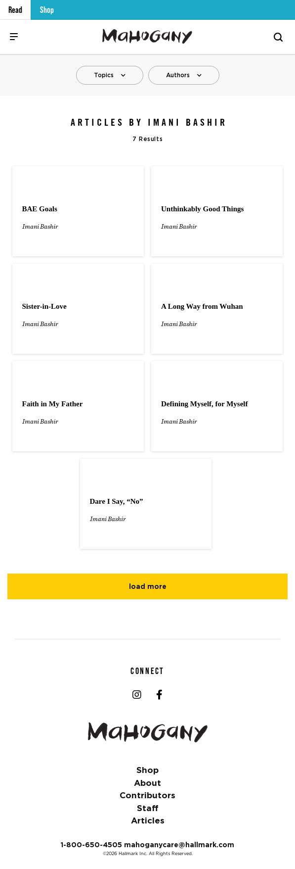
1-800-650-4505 (91, 845)
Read (15, 9)
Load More (148, 586)
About (147, 783)
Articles (148, 820)
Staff (148, 808)
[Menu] (13, 37)
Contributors (147, 795)
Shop (47, 9)
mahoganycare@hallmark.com (179, 845)
